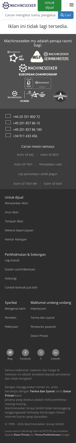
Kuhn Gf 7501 (23, 164)
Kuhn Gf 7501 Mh (25, 183)
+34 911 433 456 (25, 136)
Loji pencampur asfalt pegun (38, 174)
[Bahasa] (65, 5)
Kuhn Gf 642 (25, 155)
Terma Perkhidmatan (48, 434)
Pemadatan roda (50, 164)
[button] (72, 5)
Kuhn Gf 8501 (50, 155)
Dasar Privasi (22, 434)
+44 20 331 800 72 (26, 116)
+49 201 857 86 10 (26, 123)
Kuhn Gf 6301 (53, 183)
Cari (66, 15)
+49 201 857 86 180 (27, 129)
